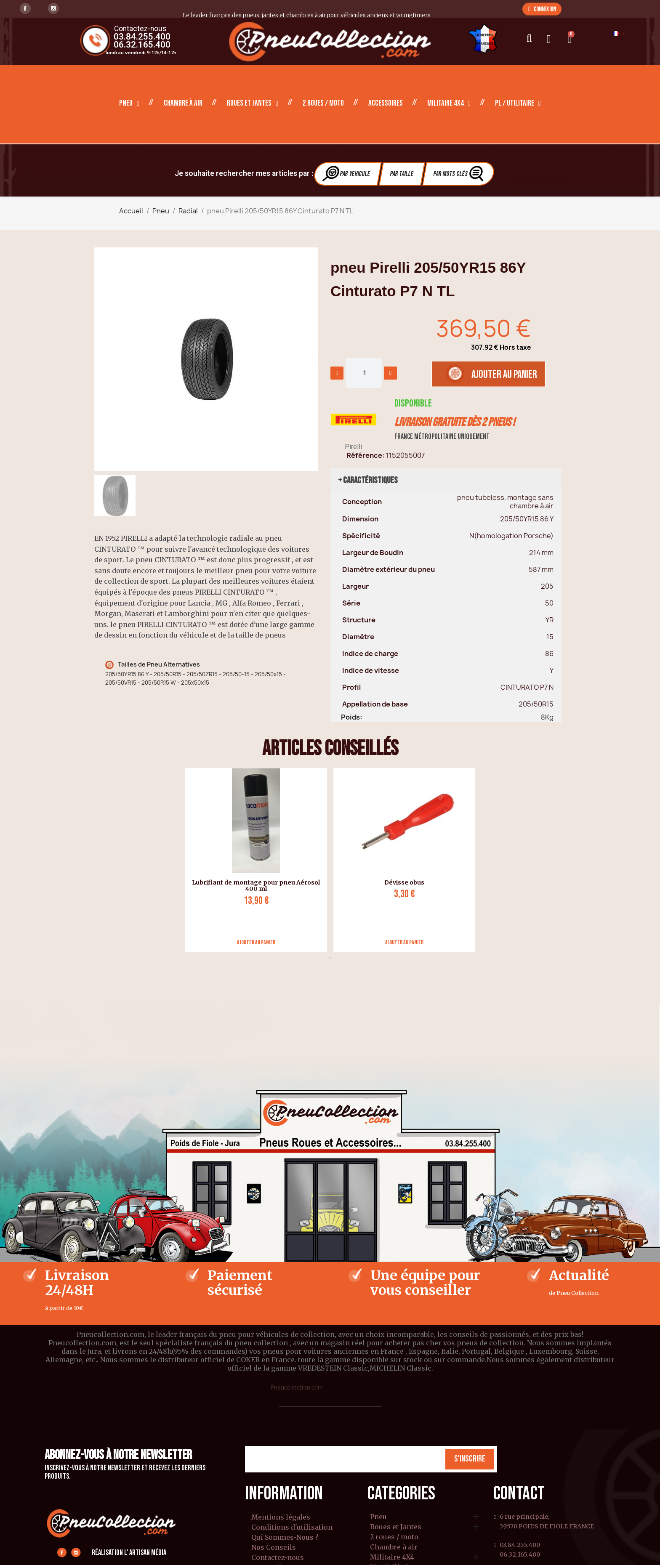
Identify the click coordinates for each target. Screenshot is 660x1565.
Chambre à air (183, 103)
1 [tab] (330, 958)
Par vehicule (346, 173)
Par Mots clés (459, 173)
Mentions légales (280, 1517)
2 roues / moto (323, 103)
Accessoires (385, 103)
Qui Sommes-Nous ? (285, 1537)
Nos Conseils (273, 1547)
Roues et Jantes (252, 103)
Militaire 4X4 (449, 103)
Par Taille (401, 174)
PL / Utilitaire (518, 103)
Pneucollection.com (296, 1387)
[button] (542, 9)
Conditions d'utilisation (292, 1527)
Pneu (129, 103)
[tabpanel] (253, 860)
